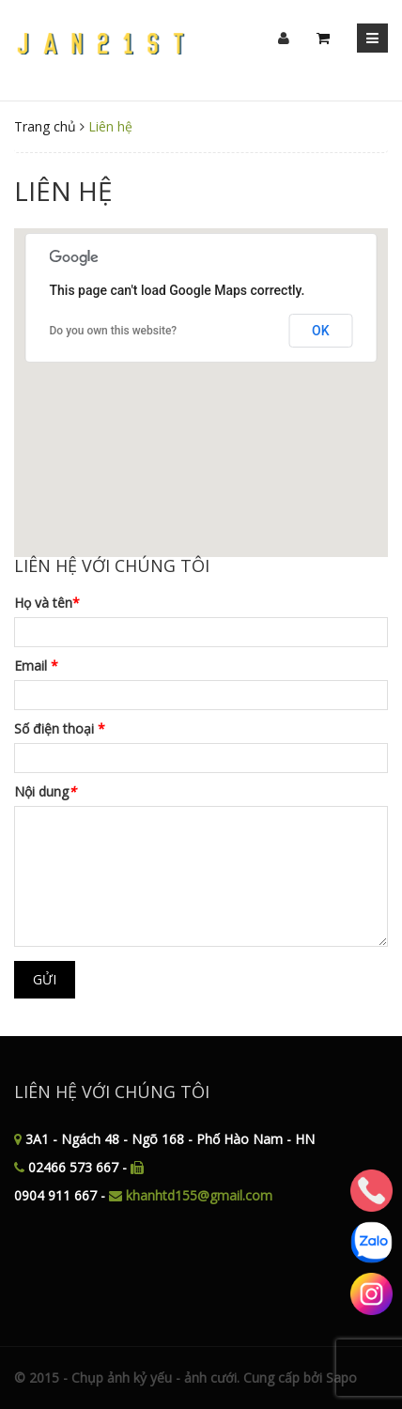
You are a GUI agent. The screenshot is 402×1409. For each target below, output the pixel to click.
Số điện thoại (59, 728)
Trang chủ (45, 126)
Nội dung (45, 791)
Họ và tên (47, 603)
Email (36, 665)
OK (321, 330)
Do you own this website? (114, 330)
